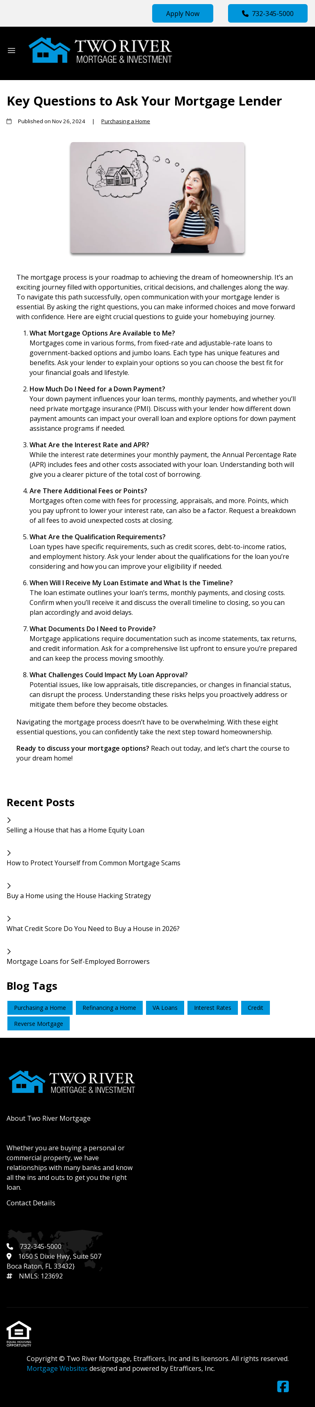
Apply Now (182, 13)
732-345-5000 (268, 13)
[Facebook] (283, 1387)
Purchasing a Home (125, 121)
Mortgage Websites (58, 1368)
